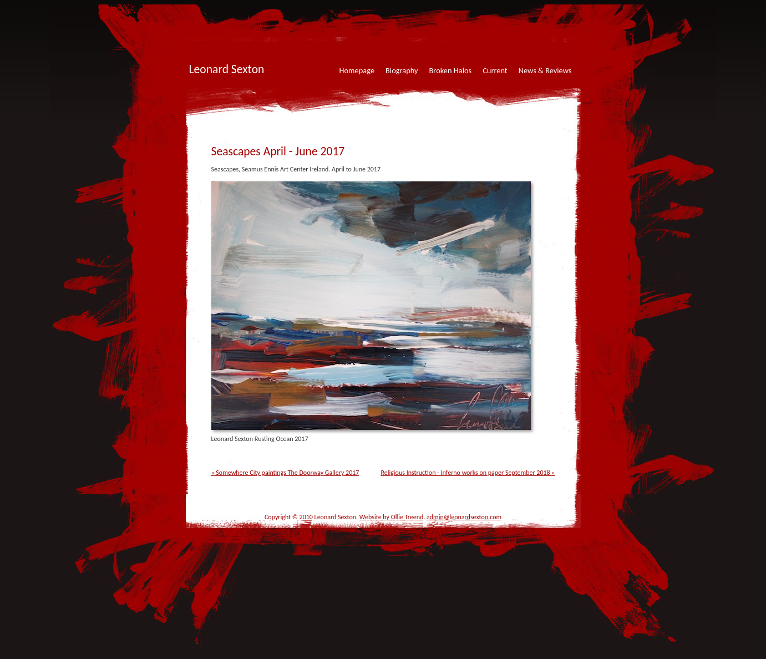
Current (495, 70)
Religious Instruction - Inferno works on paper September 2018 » (468, 472)
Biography (401, 70)
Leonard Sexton (227, 69)
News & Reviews (545, 70)
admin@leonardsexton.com (464, 517)
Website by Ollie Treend (391, 517)
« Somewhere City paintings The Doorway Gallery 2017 (285, 472)
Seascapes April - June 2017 (278, 151)
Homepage (356, 70)
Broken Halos (450, 70)
